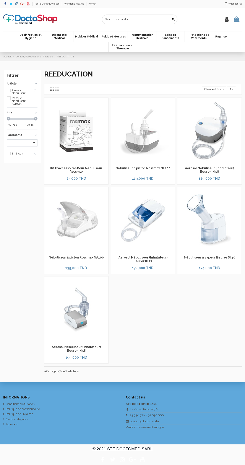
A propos (11, 424)
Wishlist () (233, 3)
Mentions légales (74, 3)
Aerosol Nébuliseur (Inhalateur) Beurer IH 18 (209, 170)
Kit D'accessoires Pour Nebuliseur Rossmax (76, 170)
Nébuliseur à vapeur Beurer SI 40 (209, 257)
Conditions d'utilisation (20, 404)
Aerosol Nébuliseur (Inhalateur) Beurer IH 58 (76, 348)
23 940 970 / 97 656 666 (147, 415)
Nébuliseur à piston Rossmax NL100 (142, 168)
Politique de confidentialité (23, 409)
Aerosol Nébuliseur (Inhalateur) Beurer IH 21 (142, 259)
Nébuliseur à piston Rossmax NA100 (76, 257)
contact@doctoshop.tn (144, 421)
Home (92, 3)
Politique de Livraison (47, 3)
